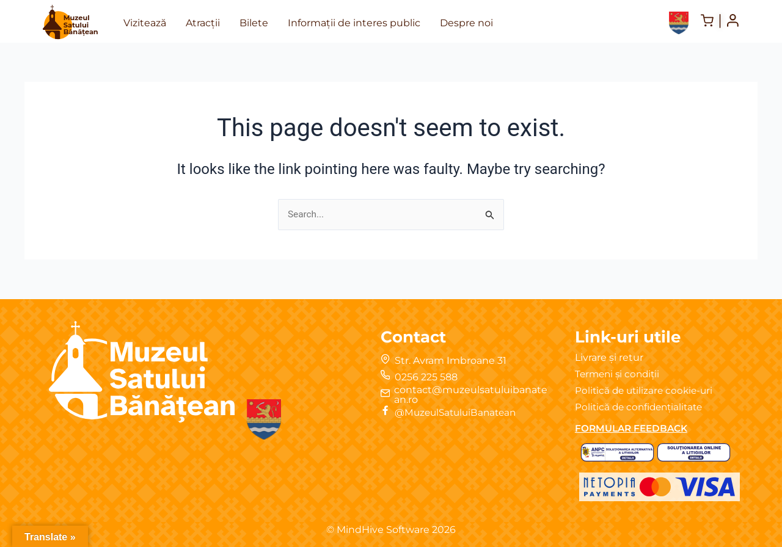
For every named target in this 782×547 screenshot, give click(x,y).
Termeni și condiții (619, 374)
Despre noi (466, 23)
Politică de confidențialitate (642, 407)
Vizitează (144, 23)
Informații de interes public (354, 23)
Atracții (203, 23)
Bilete (253, 23)
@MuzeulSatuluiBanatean (459, 412)
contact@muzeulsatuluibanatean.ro (470, 394)
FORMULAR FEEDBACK (634, 428)
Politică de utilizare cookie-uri (646, 390)
